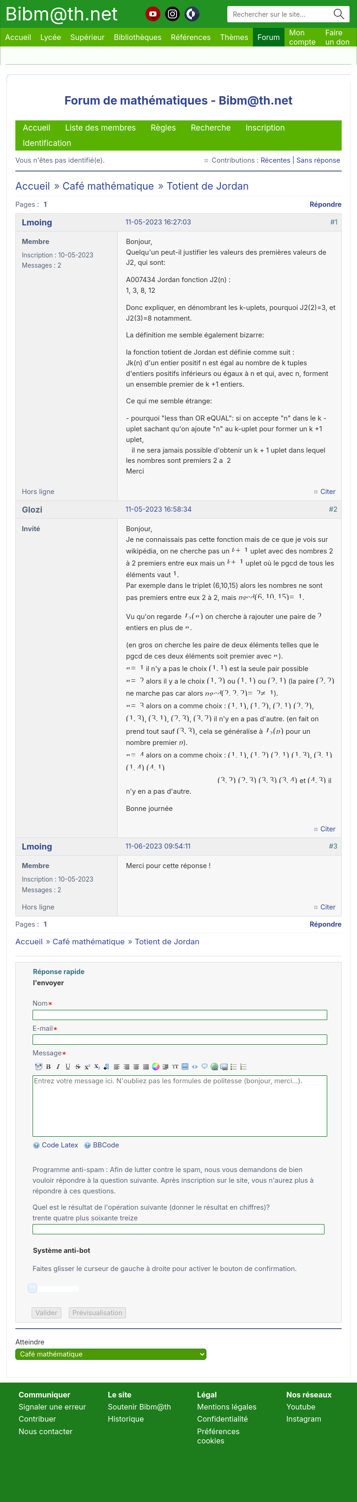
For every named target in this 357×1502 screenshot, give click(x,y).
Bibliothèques (138, 37)
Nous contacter (46, 1431)
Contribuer (37, 1418)
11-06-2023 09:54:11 (158, 846)
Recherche (211, 127)
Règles (163, 127)
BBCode (107, 1145)
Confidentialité (222, 1418)
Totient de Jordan (207, 186)
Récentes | (279, 160)
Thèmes (234, 37)
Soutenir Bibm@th (139, 1406)
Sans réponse (318, 160)
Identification (47, 143)
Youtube (301, 1406)
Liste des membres (100, 127)
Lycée (50, 37)
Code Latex (60, 1145)
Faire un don (337, 37)
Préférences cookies (218, 1436)
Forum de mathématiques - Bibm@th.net (179, 100)
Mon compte (302, 37)
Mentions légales (227, 1406)
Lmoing (37, 222)
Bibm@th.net (61, 13)
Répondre (326, 204)
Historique (126, 1418)
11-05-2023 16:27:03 (158, 222)
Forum (269, 37)
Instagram (303, 1418)
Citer (328, 491)
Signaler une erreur (52, 1406)
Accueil (18, 37)
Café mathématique (108, 186)
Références (191, 37)
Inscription (264, 127)
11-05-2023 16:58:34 (159, 509)
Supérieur (87, 37)
